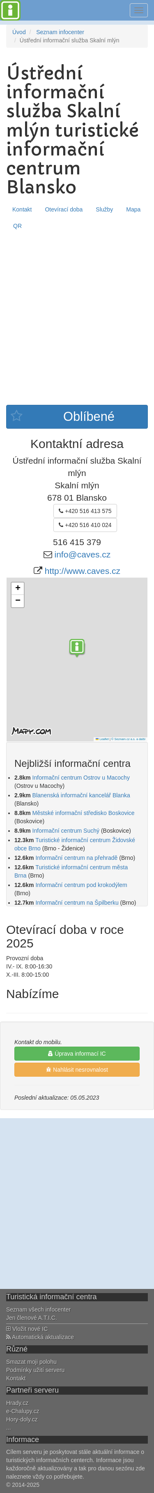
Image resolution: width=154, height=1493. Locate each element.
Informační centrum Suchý (65, 830)
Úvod (19, 32)
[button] (77, 649)
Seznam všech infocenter (38, 1309)
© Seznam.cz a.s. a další (128, 739)
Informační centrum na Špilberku (76, 902)
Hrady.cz (17, 1403)
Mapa (133, 209)
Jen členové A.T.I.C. (31, 1317)
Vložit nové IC (27, 1329)
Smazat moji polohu (31, 1361)
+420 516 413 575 (85, 511)
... (8, 1427)
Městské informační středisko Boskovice (83, 813)
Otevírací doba (64, 209)
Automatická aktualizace (40, 1337)
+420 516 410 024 (85, 525)
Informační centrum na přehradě (76, 857)
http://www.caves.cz (82, 571)
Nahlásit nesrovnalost (77, 1069)
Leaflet (102, 739)
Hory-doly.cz (22, 1419)
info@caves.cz (82, 554)
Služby (104, 209)
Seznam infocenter (60, 32)
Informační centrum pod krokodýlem (81, 885)
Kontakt (22, 209)
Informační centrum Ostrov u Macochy (81, 777)
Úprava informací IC (77, 1053)
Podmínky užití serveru (35, 1370)
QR (17, 226)
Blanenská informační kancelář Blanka (81, 795)
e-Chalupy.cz (22, 1411)
